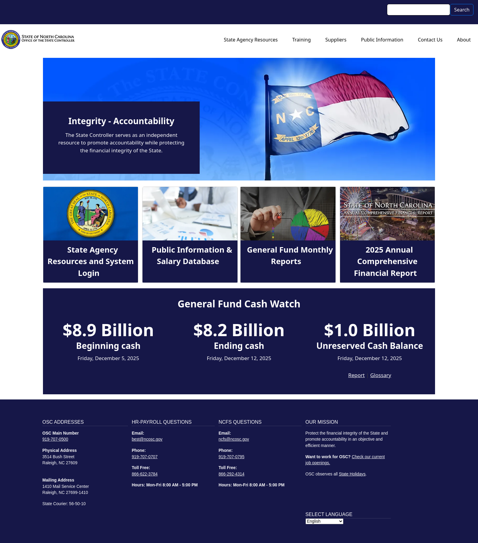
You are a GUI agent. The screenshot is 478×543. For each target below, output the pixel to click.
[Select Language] (324, 521)
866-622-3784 (144, 474)
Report (356, 375)
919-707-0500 (55, 439)
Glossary (380, 375)
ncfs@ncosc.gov (233, 439)
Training (301, 39)
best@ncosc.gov (147, 439)
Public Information (382, 39)
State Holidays (352, 474)
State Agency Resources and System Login (90, 261)
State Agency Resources (251, 39)
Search (462, 9)
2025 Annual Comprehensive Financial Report (385, 261)
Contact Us (430, 39)
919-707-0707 (144, 457)
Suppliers (335, 39)
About (464, 39)
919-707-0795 (231, 457)
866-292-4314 (231, 474)
